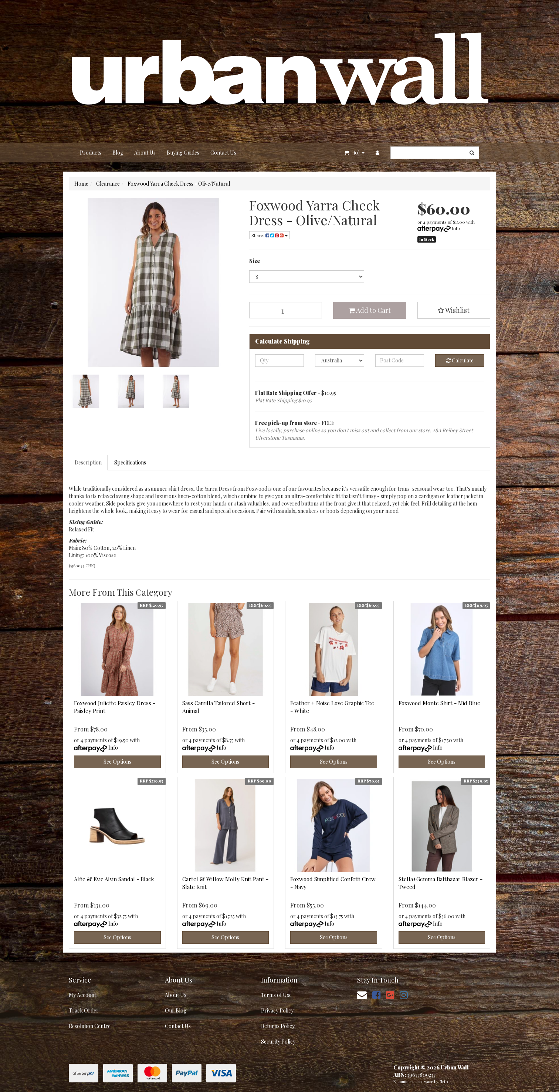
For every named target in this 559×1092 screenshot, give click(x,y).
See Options (117, 761)
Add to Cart (370, 310)
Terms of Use (276, 994)
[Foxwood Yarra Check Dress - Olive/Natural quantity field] (285, 310)
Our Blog (175, 1010)
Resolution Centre (90, 1026)
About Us (145, 152)
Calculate (460, 360)
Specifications (130, 462)
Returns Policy (278, 1026)
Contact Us (223, 152)
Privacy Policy (277, 1010)
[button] (454, 310)
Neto (444, 1081)
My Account (82, 994)
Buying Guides (183, 152)
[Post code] (399, 360)
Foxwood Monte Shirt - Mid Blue (439, 703)
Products (90, 152)
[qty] (279, 360)
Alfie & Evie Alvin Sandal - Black (114, 879)
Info (456, 228)
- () (354, 152)
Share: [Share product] (269, 235)
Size (254, 260)
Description (88, 462)
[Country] (339, 360)
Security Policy (278, 1041)
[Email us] (362, 994)
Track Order (84, 1010)
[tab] (88, 462)
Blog (117, 152)
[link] (376, 994)
